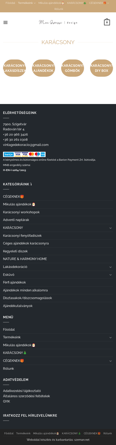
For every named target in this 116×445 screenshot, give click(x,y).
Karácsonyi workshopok (21, 212)
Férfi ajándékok (14, 282)
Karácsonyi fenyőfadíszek (22, 236)
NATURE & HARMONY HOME (25, 259)
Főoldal (10, 2)
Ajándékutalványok (18, 306)
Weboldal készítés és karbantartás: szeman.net (58, 439)
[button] (5, 22)
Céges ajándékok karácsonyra (26, 243)
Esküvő (8, 275)
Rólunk (58, 9)
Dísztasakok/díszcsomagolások (27, 298)
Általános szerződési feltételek (26, 396)
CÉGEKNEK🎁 (99, 3)
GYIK (6, 401)
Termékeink (26, 3)
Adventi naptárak (16, 220)
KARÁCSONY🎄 (76, 2)
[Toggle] (110, 227)
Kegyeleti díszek (15, 251)
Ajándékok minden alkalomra (25, 290)
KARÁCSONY (13, 228)
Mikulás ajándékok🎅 (51, 2)
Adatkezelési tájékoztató (22, 391)
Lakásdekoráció (15, 267)
